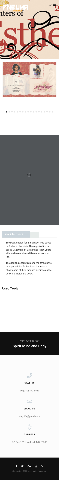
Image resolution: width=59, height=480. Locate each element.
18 (52, 112)
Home (5, 30)
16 (47, 112)
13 (39, 112)
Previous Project (29, 341)
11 (33, 112)
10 (31, 112)
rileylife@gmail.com (29, 416)
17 (49, 112)
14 (41, 112)
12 (36, 112)
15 (44, 112)
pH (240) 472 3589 (29, 390)
